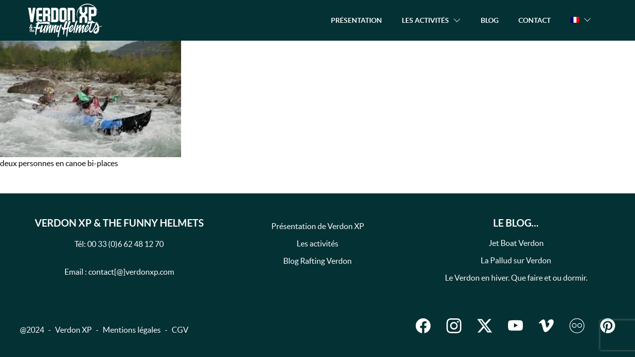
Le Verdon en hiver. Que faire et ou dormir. (516, 277)
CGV (180, 329)
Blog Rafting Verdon (317, 260)
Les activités (317, 243)
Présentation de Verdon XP (317, 226)
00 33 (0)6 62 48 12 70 (125, 243)
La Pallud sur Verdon (516, 260)
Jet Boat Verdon (516, 242)
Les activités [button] (425, 20)
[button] (581, 20)
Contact (534, 20)
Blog (490, 20)
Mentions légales (132, 329)
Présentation (356, 20)
